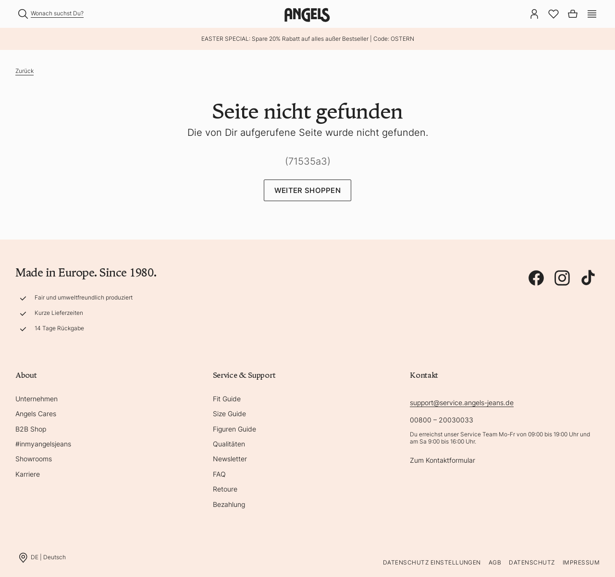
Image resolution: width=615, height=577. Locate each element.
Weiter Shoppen (307, 190)
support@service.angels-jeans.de (462, 402)
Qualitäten (229, 443)
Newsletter (230, 458)
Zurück (24, 70)
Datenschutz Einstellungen (432, 562)
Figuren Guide (234, 429)
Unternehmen (36, 398)
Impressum (581, 562)
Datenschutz (531, 562)
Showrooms (33, 458)
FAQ (219, 474)
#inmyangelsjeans (43, 443)
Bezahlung (229, 504)
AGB (495, 562)
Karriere (27, 474)
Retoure (225, 489)
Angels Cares (35, 413)
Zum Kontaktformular (442, 460)
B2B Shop (30, 429)
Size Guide (229, 413)
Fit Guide (227, 398)
